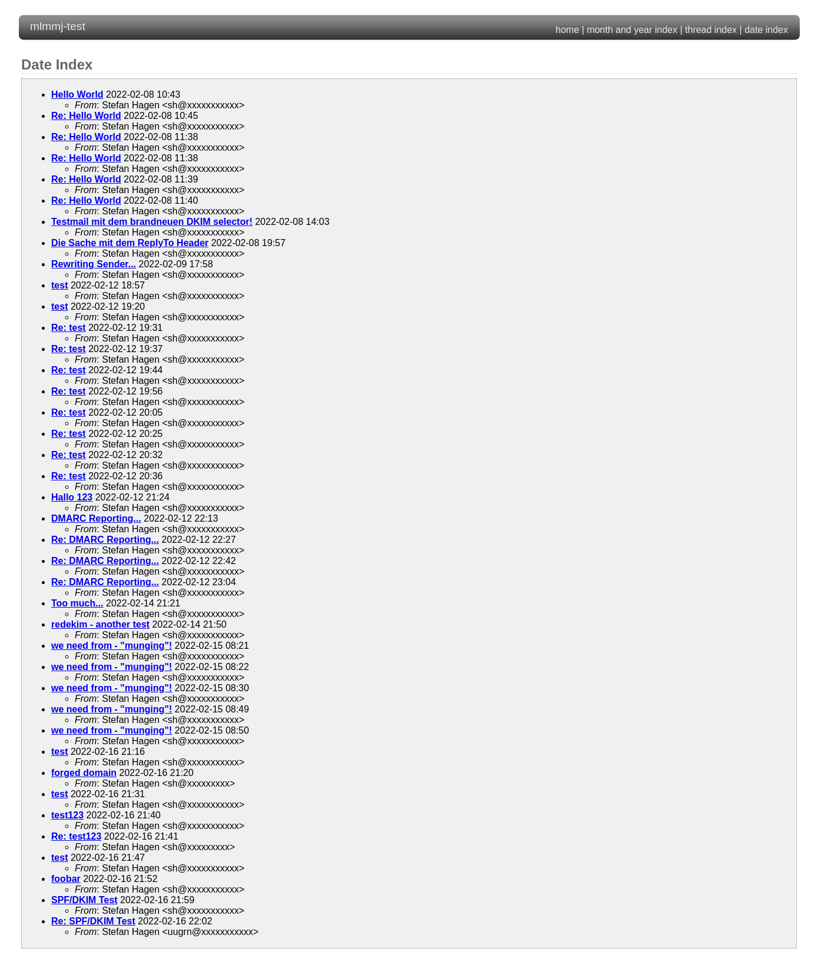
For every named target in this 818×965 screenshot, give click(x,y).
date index (766, 30)
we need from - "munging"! (111, 646)
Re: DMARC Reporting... (105, 540)
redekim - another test (100, 624)
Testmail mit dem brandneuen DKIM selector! (151, 222)
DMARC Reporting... (96, 518)
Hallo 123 (71, 497)
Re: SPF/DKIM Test (93, 921)
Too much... (77, 603)
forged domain (84, 773)
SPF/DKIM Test (84, 900)
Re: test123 (76, 836)
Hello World (77, 94)
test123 (67, 815)
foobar (66, 879)
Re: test (68, 328)
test (59, 285)
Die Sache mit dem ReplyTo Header (129, 243)
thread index (711, 30)
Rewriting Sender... (93, 264)
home (567, 30)
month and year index (632, 30)
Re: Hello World (86, 116)
